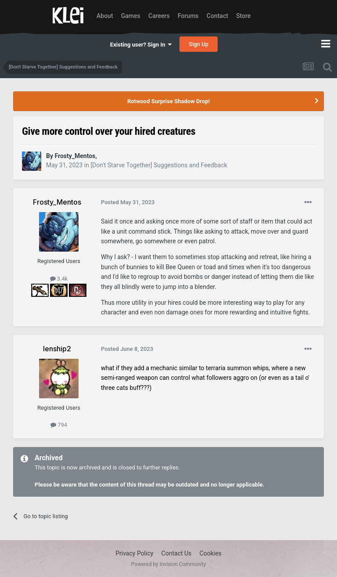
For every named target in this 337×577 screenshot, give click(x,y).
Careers (159, 15)
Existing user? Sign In (141, 44)
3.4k (59, 278)
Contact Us (176, 553)
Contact (217, 15)
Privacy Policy (134, 553)
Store (243, 15)
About (105, 15)
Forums (188, 15)
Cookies (211, 553)
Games (130, 15)
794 (58, 425)
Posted (128, 202)
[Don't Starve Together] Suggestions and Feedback (158, 165)
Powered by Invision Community (168, 564)
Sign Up (198, 44)
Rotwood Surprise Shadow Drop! (168, 101)
